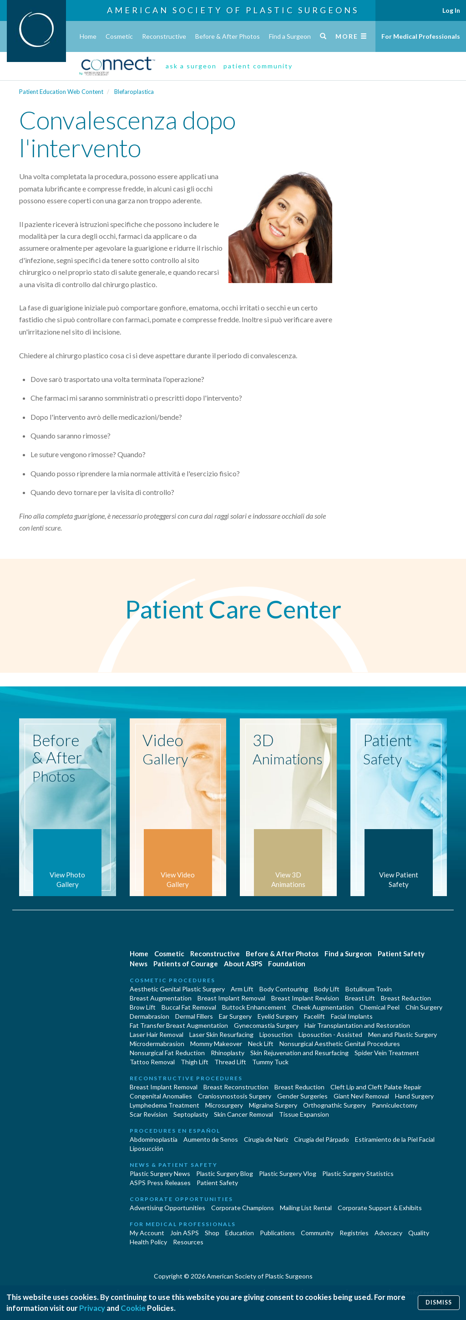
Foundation (286, 963)
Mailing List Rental (306, 1208)
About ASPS (243, 963)
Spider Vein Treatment (387, 1053)
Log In (451, 10)
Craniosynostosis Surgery (234, 1096)
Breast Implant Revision (305, 998)
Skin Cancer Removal (243, 1114)
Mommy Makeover (216, 1043)
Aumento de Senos (210, 1139)
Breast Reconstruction (235, 1087)
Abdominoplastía (153, 1139)
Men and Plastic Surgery (402, 1034)
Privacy (92, 1308)
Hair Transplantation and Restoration (357, 1025)
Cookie (133, 1308)
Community (317, 1233)
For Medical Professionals (420, 36)
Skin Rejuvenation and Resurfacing (299, 1053)
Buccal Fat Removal (189, 1007)
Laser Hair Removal (156, 1034)
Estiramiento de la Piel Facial (395, 1139)
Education (239, 1233)
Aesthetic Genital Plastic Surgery (177, 989)
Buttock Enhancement (254, 1007)
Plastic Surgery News (160, 1173)
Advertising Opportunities (167, 1208)
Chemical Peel (380, 1007)
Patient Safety (401, 953)
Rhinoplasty (227, 1053)
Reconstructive (164, 36)
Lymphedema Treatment (164, 1105)
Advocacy (388, 1233)
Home (88, 36)
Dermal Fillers (194, 1016)
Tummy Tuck (270, 1062)
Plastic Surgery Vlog (287, 1173)
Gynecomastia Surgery (266, 1025)
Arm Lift (242, 989)
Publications (277, 1233)
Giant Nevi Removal (361, 1096)
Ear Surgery (235, 1016)
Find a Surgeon (290, 36)
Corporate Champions (242, 1208)
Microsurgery (224, 1105)
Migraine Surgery (273, 1105)
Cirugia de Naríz (266, 1139)
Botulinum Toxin (368, 989)
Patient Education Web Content (61, 91)
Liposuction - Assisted (330, 1034)
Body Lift (326, 989)
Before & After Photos (227, 36)
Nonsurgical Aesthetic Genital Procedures (339, 1043)
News (138, 963)
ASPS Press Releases (160, 1182)
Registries (354, 1233)
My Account (147, 1233)
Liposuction (276, 1034)
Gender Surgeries (302, 1096)
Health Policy (148, 1242)
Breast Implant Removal (231, 998)
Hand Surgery (414, 1096)
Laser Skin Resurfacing (221, 1034)
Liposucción (146, 1148)
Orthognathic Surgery (334, 1105)
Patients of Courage (185, 963)
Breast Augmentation (161, 998)
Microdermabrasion (157, 1043)
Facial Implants (352, 1016)
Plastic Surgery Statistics (358, 1173)
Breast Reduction (406, 998)
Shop (212, 1233)
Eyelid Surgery (278, 1016)
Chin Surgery (423, 1007)
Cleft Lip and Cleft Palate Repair (375, 1087)
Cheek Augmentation (323, 1007)
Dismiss (438, 1302)
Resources (188, 1242)
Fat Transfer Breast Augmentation (179, 1025)
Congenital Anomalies (161, 1096)
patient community (258, 66)
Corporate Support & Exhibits (380, 1208)
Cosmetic (119, 36)
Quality (418, 1233)
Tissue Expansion (304, 1114)
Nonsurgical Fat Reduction (167, 1053)
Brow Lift (143, 1007)
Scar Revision (148, 1114)
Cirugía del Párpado (321, 1139)
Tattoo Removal (152, 1062)
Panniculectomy (394, 1105)
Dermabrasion (149, 1016)
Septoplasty (190, 1114)
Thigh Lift (194, 1062)
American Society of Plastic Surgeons (233, 10)
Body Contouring (283, 989)
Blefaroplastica (134, 91)
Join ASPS (184, 1233)
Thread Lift (230, 1062)
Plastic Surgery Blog (224, 1173)
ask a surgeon (191, 66)
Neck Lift (261, 1043)
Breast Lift (360, 998)
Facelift (314, 1016)
